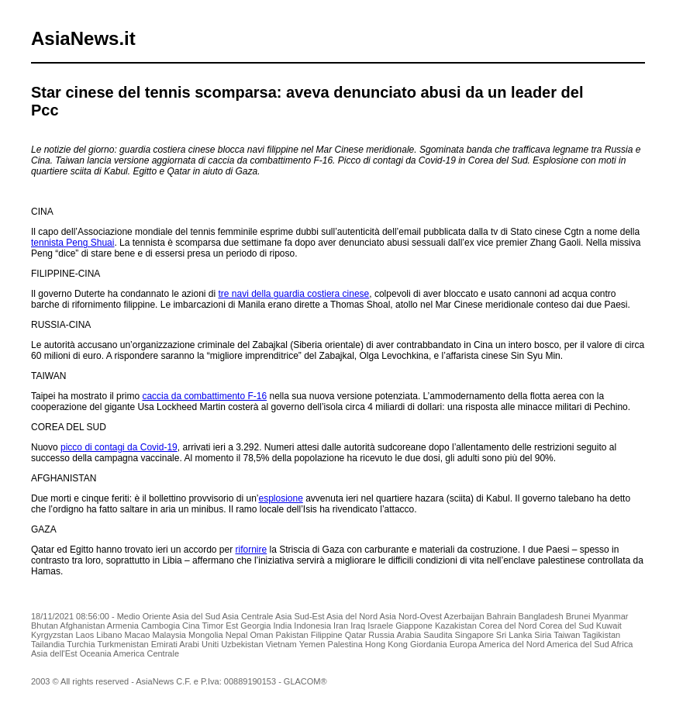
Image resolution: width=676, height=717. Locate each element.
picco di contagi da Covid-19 (119, 447)
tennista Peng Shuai (72, 242)
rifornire (251, 549)
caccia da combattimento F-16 (204, 396)
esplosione (280, 498)
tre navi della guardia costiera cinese (294, 293)
